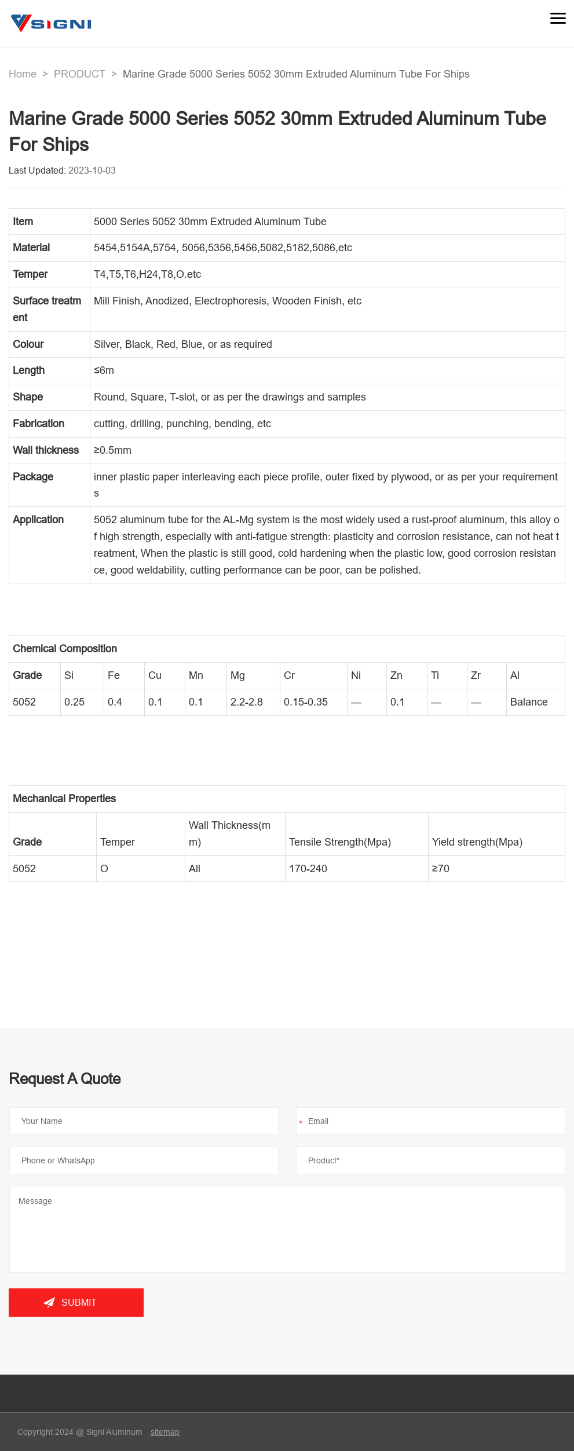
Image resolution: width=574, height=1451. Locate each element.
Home (22, 74)
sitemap (165, 1432)
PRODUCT (79, 74)
